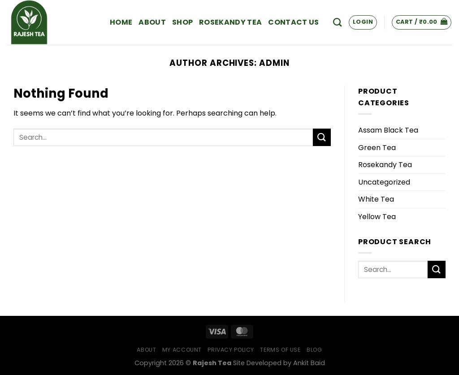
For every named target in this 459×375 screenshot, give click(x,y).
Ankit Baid (309, 362)
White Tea (376, 199)
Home (121, 22)
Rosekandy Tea (230, 22)
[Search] (337, 22)
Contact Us (293, 22)
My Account (182, 349)
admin (274, 63)
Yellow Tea (377, 216)
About (152, 22)
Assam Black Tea (388, 130)
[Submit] (322, 137)
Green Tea (377, 147)
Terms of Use (280, 349)
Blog (314, 349)
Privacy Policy (231, 349)
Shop (182, 22)
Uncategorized (384, 182)
